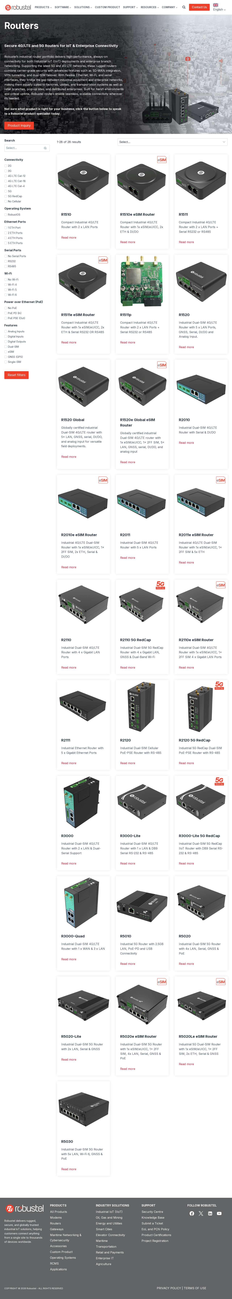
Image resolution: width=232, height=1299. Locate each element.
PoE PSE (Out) (16, 318)
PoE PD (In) (15, 313)
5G (10, 191)
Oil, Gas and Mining (109, 1217)
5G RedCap (15, 196)
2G (9, 165)
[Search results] (27, 148)
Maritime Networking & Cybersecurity (65, 1237)
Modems (56, 1217)
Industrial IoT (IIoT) (109, 1212)
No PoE (12, 308)
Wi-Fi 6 (12, 294)
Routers (55, 1223)
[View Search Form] (184, 7)
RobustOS (14, 214)
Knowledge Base (153, 1217)
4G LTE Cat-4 (16, 186)
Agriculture (103, 1264)
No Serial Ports (17, 256)
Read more (68, 237)
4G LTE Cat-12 (16, 175)
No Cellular (14, 201)
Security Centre (152, 1212)
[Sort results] (173, 142)
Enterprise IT (105, 1258)
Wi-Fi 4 (12, 284)
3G (9, 170)
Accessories (58, 1246)
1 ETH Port (14, 227)
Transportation (106, 1246)
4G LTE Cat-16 (17, 181)
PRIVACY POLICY (169, 1288)
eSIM (11, 351)
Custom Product (61, 1252)
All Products (58, 1212)
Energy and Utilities (109, 1223)
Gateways (56, 1229)
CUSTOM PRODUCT (107, 7)
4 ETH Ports (15, 237)
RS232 (12, 261)
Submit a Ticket (152, 1223)
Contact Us (199, 7)
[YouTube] (219, 1213)
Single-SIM (14, 361)
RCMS (54, 1263)
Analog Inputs (16, 331)
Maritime (102, 1241)
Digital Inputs (16, 336)
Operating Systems (63, 1257)
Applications (58, 1269)
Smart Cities (104, 1229)
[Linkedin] (210, 1213)
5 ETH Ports (15, 243)
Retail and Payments (110, 1252)
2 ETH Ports (15, 232)
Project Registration (155, 1241)
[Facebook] (191, 1213)
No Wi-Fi (13, 279)
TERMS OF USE (195, 1288)
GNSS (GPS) (15, 356)
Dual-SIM (13, 346)
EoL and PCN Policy (155, 1229)
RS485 (12, 266)
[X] (201, 1213)
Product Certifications (156, 1235)
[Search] (45, 148)
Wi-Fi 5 (12, 289)
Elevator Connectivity (110, 1235)
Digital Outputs (17, 341)
